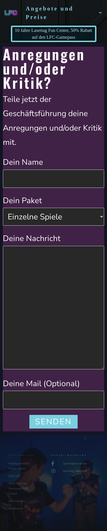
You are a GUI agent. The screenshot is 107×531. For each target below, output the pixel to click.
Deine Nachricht (53, 272)
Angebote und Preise (64, 12)
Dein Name (53, 170)
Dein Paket (53, 208)
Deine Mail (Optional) (53, 391)
